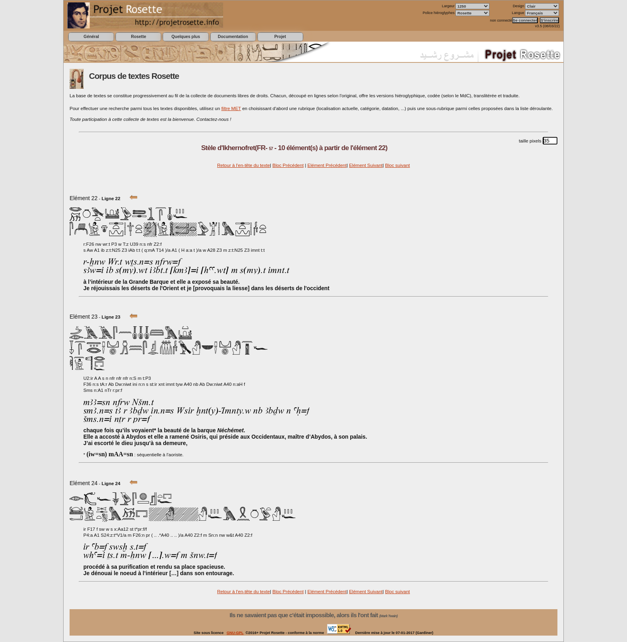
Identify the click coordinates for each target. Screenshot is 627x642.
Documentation (233, 36)
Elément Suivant (366, 165)
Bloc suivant (397, 165)
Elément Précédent (327, 165)
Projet (280, 36)
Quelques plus (186, 36)
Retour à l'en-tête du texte (243, 165)
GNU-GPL (235, 633)
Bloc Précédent (288, 165)
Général (91, 36)
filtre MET (231, 108)
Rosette (138, 36)
